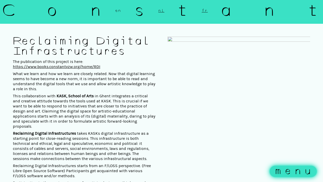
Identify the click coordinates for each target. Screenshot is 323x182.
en (118, 11)
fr (205, 11)
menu (294, 171)
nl (161, 11)
